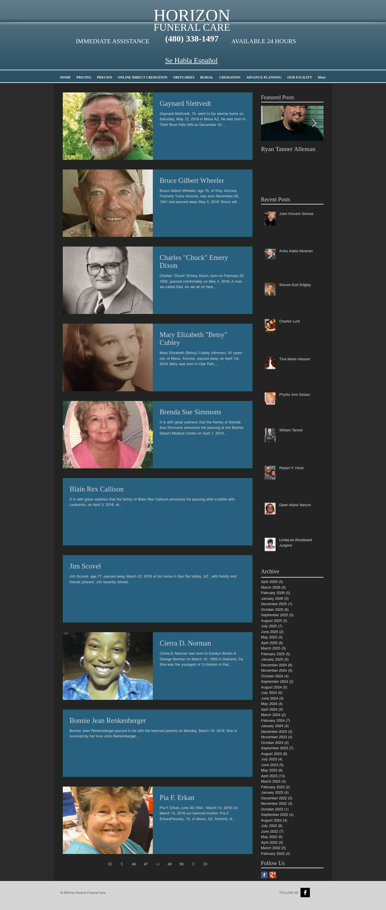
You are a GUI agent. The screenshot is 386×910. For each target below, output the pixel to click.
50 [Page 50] (181, 864)
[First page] (110, 864)
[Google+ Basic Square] (273, 875)
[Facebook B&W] (305, 892)
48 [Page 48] (158, 864)
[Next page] (193, 864)
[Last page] (205, 864)
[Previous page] (122, 864)
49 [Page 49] (170, 864)
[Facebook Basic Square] (264, 875)
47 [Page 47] (146, 864)
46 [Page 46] (134, 864)
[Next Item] (314, 123)
